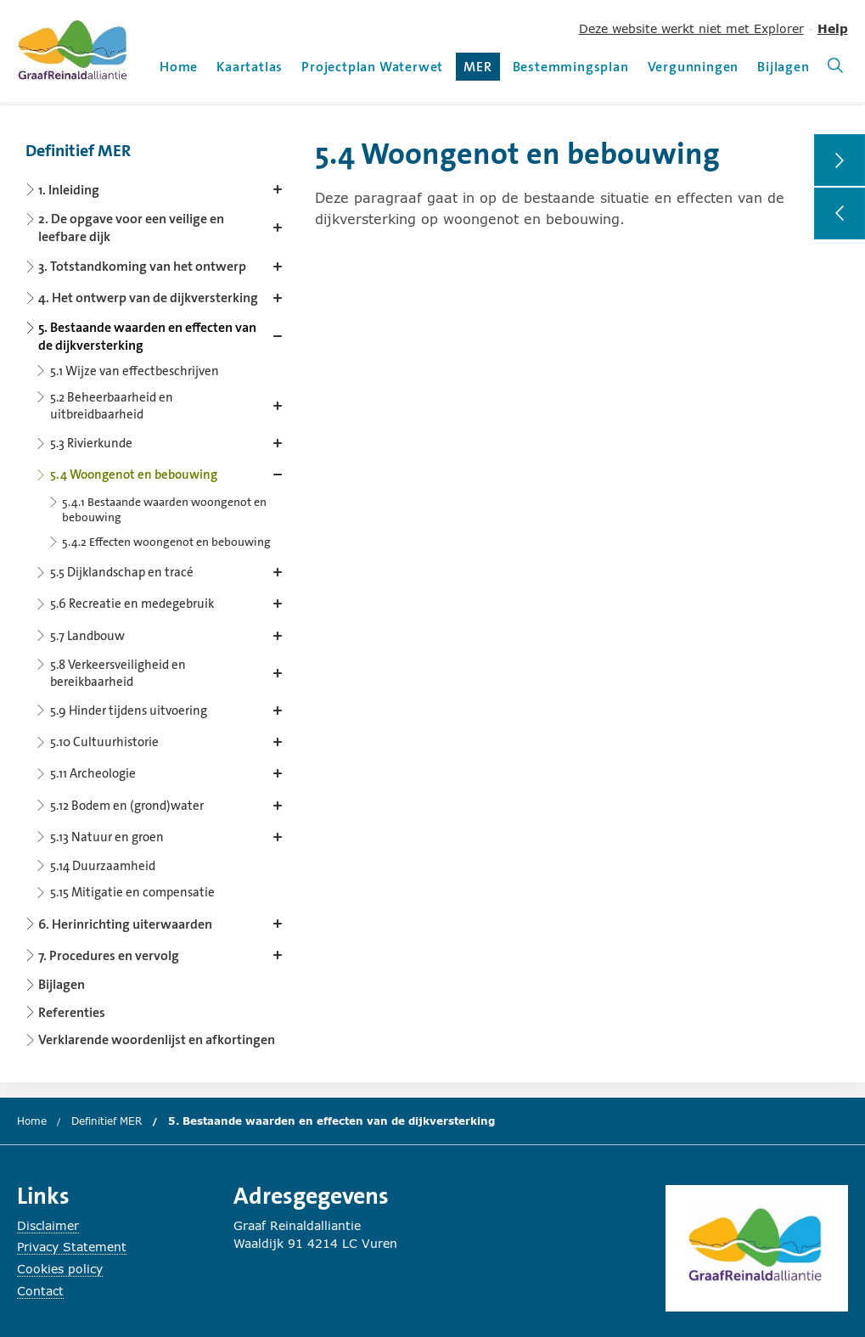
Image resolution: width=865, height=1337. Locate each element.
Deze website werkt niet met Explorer (691, 28)
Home (179, 67)
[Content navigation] (157, 589)
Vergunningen (693, 67)
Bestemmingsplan (571, 67)
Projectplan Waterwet (372, 67)
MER (481, 69)
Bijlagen (783, 67)
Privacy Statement (71, 1246)
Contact (40, 1291)
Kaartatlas (249, 67)
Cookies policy (60, 1268)
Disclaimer (48, 1225)
